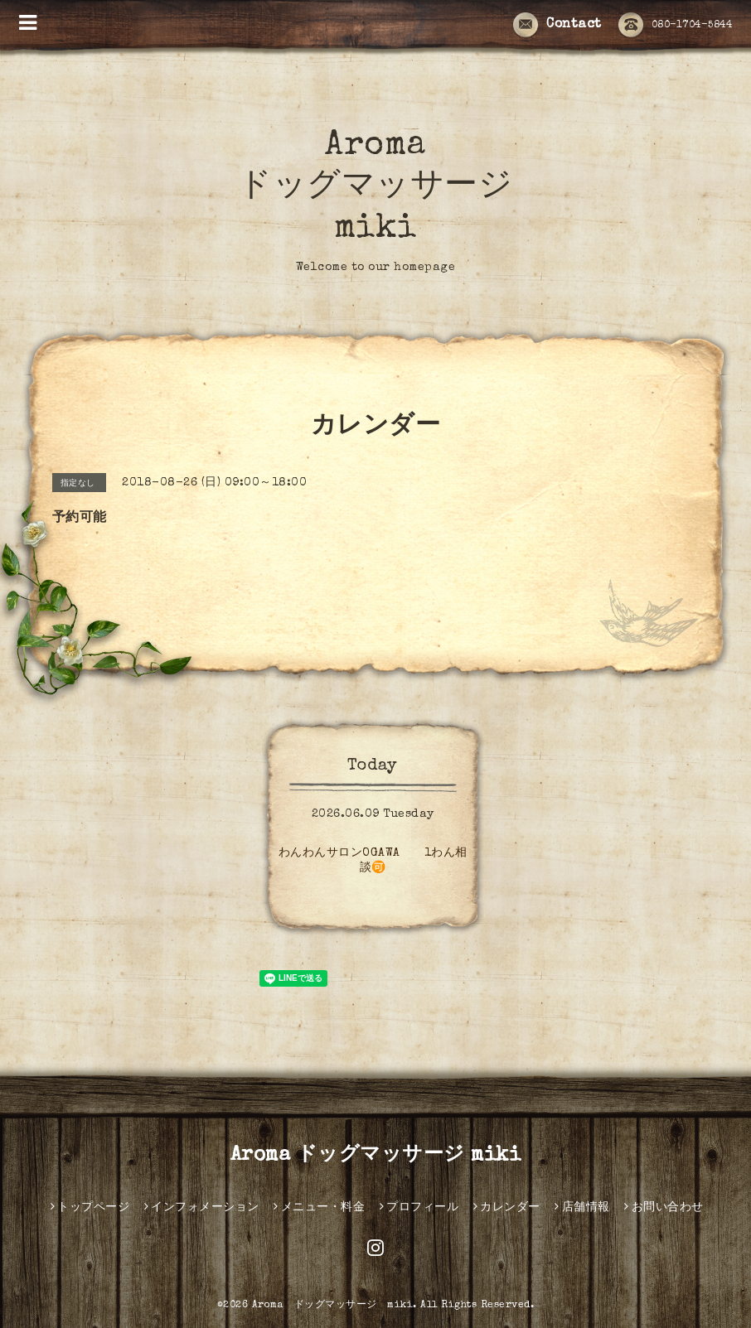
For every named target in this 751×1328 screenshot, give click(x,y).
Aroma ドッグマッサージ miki (375, 188)
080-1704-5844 (675, 25)
